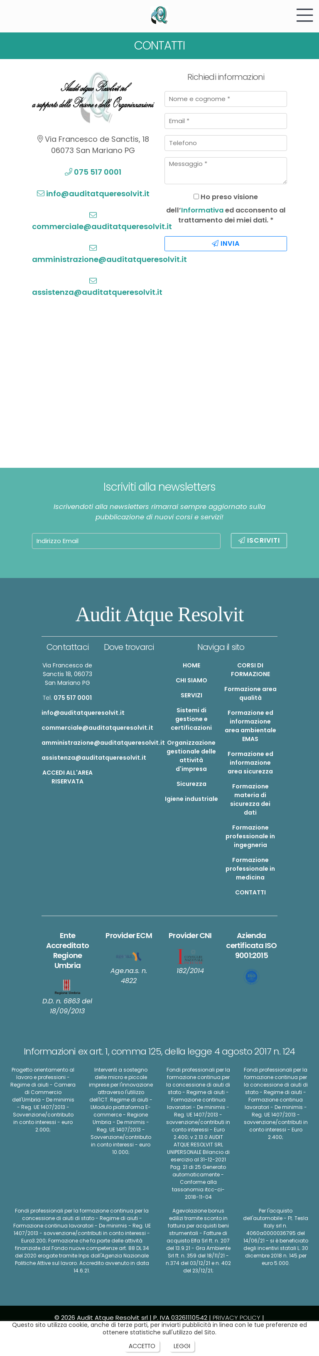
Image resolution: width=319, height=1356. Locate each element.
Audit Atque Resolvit (160, 614)
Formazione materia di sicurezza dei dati (250, 799)
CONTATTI (250, 892)
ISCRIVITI (259, 540)
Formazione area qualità (250, 693)
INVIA (226, 243)
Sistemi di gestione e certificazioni (191, 719)
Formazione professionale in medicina (250, 869)
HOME (191, 665)
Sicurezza (191, 784)
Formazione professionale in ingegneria (250, 836)
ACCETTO (142, 1346)
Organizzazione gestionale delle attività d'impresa (191, 756)
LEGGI (182, 1346)
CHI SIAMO (191, 680)
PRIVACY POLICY (236, 1317)
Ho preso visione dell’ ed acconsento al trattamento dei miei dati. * (226, 208)
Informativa (202, 210)
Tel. (67, 698)
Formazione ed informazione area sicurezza (250, 763)
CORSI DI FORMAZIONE (250, 669)
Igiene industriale (191, 799)
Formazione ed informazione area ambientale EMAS (250, 726)
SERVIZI (191, 695)
